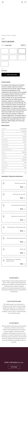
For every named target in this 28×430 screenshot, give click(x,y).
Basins (8, 35)
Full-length (13, 35)
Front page (3, 35)
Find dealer (14, 367)
